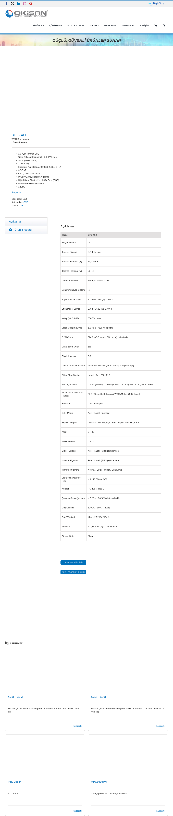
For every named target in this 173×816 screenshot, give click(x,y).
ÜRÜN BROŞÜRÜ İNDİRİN (73, 572)
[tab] (14, 222)
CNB (25, 202)
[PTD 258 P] (45, 756)
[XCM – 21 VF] (45, 671)
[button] (164, 25)
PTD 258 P (14, 781)
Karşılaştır (17, 192)
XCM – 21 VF (16, 696)
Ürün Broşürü (20, 229)
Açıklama (15, 221)
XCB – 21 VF (99, 696)
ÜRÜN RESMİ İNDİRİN (73, 563)
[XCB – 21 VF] (128, 671)
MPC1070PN (99, 781)
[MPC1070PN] (128, 756)
